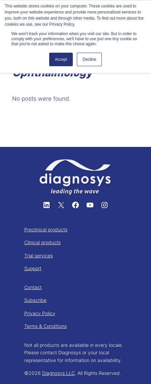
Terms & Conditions (45, 326)
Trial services (38, 255)
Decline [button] (89, 59)
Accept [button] (61, 59)
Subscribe (35, 300)
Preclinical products (45, 229)
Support (32, 268)
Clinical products (42, 242)
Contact (33, 287)
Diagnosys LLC (58, 373)
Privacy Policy (39, 313)
